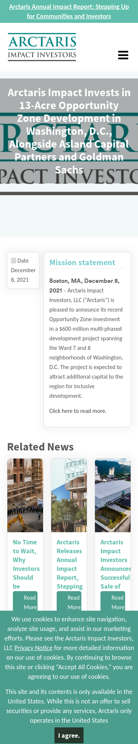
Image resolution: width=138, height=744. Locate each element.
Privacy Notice (33, 648)
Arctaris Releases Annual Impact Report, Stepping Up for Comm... (70, 573)
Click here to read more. (78, 410)
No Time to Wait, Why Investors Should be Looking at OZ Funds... (26, 577)
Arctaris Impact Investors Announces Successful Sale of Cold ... (115, 568)
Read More (30, 602)
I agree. (69, 735)
